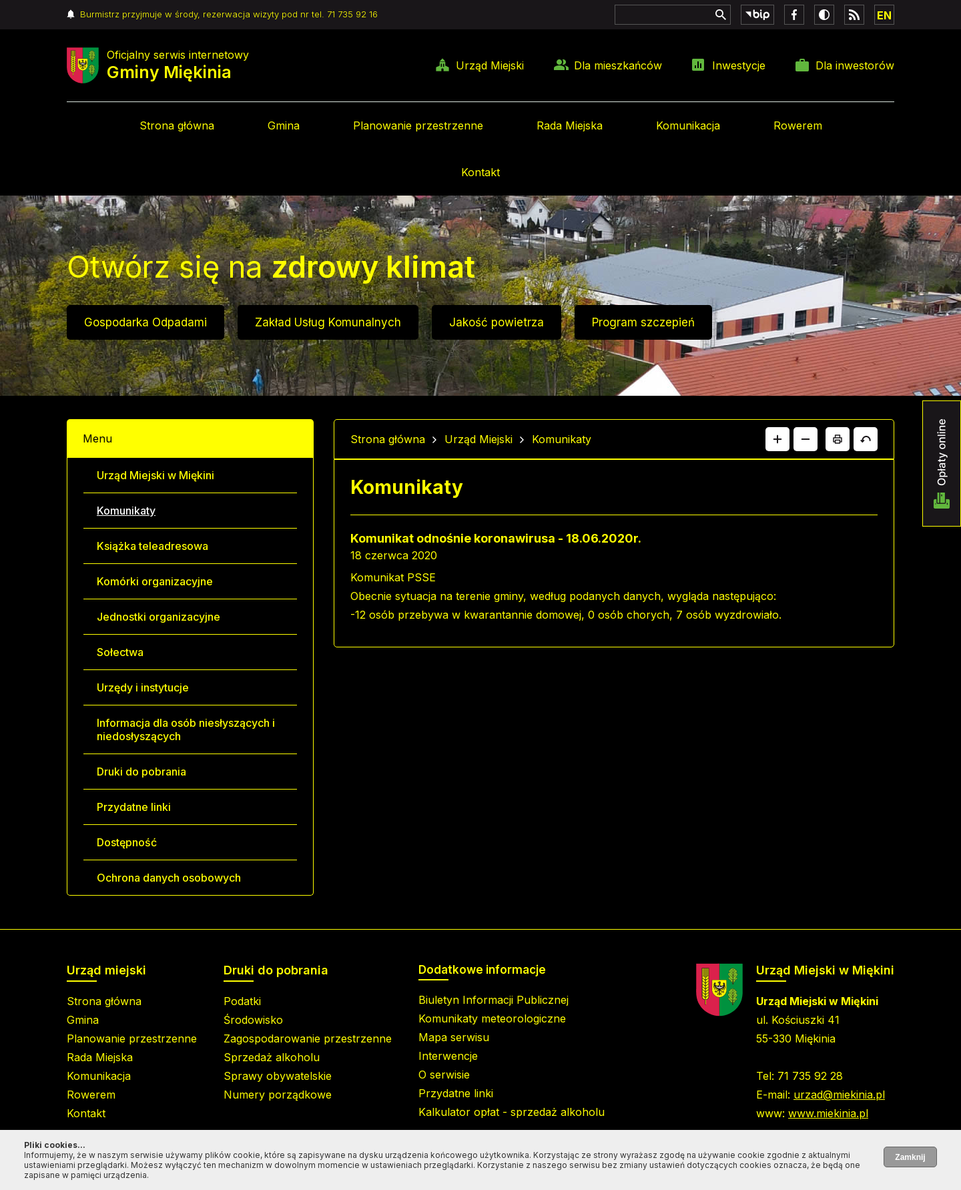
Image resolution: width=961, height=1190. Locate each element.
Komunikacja (688, 125)
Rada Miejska (570, 125)
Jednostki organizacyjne (158, 616)
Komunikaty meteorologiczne (492, 1018)
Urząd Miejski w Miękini (155, 475)
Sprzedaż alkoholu (272, 1057)
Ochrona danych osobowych (169, 877)
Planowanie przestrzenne (418, 125)
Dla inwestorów (855, 65)
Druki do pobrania (141, 771)
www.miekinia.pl (828, 1113)
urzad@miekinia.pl (839, 1094)
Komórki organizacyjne (155, 581)
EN (884, 15)
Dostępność (127, 842)
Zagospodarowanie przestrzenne (308, 1038)
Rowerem (797, 125)
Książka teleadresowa (152, 546)
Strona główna (176, 125)
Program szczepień (643, 322)
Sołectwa (120, 652)
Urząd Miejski (490, 65)
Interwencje (448, 1056)
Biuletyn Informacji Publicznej (493, 999)
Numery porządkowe (278, 1094)
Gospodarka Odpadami (145, 322)
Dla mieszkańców (618, 65)
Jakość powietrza (496, 322)
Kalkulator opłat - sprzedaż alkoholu (511, 1112)
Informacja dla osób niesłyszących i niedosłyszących (186, 729)
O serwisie (444, 1074)
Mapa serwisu (453, 1037)
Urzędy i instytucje (143, 687)
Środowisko (253, 1019)
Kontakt (480, 172)
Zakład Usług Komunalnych (328, 322)
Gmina (284, 125)
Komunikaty (126, 510)
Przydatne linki (134, 807)
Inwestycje (738, 65)
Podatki (242, 1001)
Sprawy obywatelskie (278, 1076)
